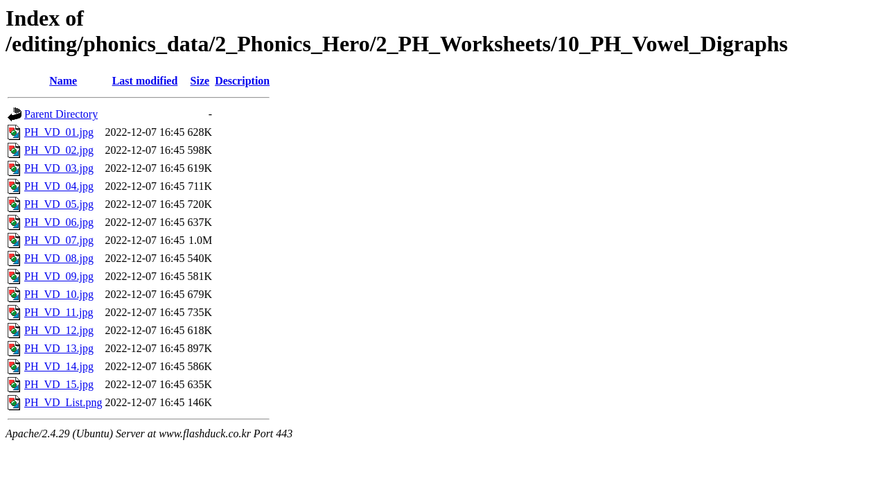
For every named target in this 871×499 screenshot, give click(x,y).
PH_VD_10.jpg (59, 294)
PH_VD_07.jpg (59, 240)
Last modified (145, 81)
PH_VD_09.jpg (59, 276)
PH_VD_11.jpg (58, 312)
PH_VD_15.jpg (59, 384)
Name (63, 81)
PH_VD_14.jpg (59, 366)
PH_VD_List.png (63, 402)
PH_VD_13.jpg (59, 348)
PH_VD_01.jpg (59, 132)
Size (200, 81)
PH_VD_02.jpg (59, 150)
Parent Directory (61, 114)
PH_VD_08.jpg (59, 258)
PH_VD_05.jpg (59, 204)
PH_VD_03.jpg (59, 168)
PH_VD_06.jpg (59, 222)
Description (242, 81)
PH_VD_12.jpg (59, 330)
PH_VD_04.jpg (59, 186)
